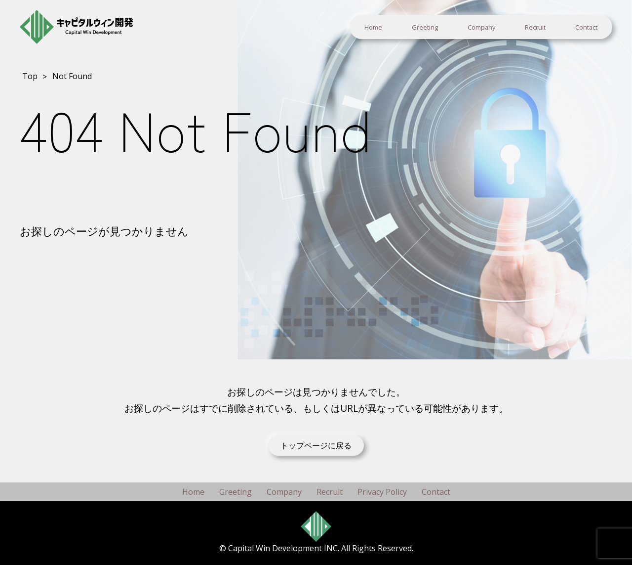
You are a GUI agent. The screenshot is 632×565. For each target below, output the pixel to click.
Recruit (535, 27)
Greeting (425, 27)
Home (373, 27)
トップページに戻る (316, 445)
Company (481, 27)
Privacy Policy (382, 491)
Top (30, 76)
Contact (586, 27)
